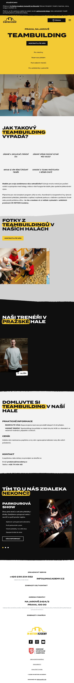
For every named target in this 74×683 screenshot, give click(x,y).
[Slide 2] (5, 549)
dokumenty (37, 664)
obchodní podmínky (37, 659)
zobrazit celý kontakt (37, 586)
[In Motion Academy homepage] (10, 23)
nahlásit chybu (37, 669)
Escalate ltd (41, 679)
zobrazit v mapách (37, 615)
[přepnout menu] (69, 20)
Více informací (13, 540)
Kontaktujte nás (37, 45)
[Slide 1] (2, 549)
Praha (56, 20)
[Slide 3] (8, 549)
